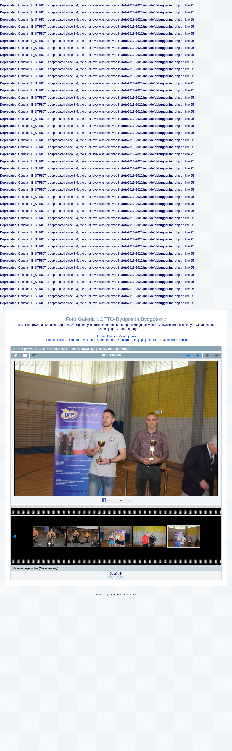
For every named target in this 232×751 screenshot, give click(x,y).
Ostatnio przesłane (80, 340)
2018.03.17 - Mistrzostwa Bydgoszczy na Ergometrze (91, 349)
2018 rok (44, 349)
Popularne (124, 340)
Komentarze (104, 340)
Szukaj (183, 340)
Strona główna (105, 336)
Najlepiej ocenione (146, 340)
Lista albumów (54, 340)
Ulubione (169, 340)
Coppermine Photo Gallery (122, 594)
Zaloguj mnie (127, 336)
